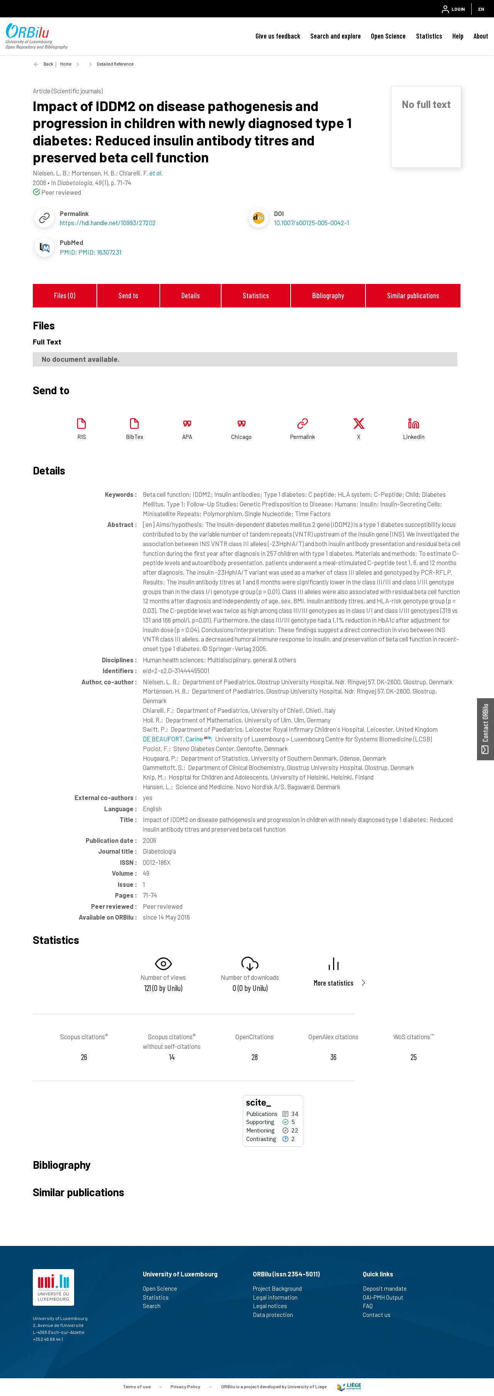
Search (155, 1305)
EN (481, 9)
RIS (81, 436)
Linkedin (414, 436)
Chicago (241, 436)
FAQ (371, 1305)
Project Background (280, 1288)
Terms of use (137, 1386)
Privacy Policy (185, 1386)
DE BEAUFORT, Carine (176, 739)
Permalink (302, 436)
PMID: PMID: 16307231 (91, 252)
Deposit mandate (388, 1288)
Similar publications (413, 295)
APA (187, 436)
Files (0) (64, 295)
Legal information (278, 1297)
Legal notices (273, 1305)
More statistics (334, 982)
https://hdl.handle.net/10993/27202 (108, 222)
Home (65, 63)
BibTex (134, 436)
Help (458, 36)
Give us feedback (277, 36)
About (481, 36)
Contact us (380, 1314)
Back (48, 63)
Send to (128, 295)
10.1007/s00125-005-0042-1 (311, 222)
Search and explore (335, 36)
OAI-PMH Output (386, 1297)
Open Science (388, 36)
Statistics (429, 36)
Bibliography (328, 295)
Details (190, 295)
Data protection (276, 1314)
